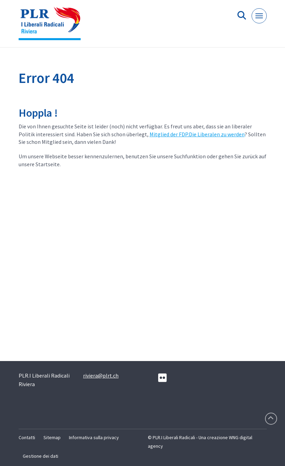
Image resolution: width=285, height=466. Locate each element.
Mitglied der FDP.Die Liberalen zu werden (197, 134)
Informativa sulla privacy (94, 437)
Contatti (27, 437)
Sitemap (52, 437)
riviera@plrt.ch (101, 375)
